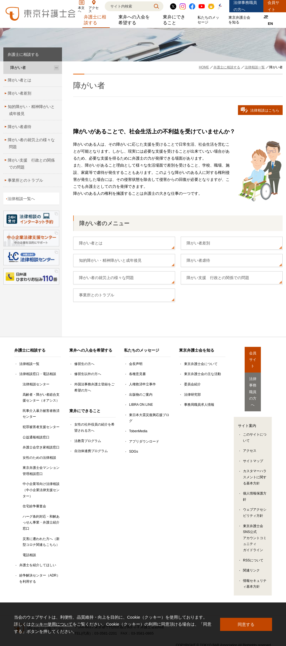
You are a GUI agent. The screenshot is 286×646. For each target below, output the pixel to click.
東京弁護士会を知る (240, 19)
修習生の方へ (84, 364)
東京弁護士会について (201, 364)
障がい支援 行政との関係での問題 (218, 277)
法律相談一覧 (29, 364)
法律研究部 (192, 395)
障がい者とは (91, 243)
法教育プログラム (87, 441)
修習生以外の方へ (87, 374)
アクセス (249, 424)
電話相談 (29, 555)
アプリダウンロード (144, 441)
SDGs (133, 451)
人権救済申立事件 (142, 384)
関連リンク (251, 544)
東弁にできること (176, 20)
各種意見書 (137, 374)
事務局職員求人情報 (199, 405)
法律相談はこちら (260, 109)
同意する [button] (246, 624)
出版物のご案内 (140, 395)
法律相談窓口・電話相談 (37, 374)
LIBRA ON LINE (141, 405)
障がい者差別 (198, 243)
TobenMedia (138, 431)
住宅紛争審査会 (34, 506)
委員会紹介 (192, 384)
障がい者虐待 (198, 260)
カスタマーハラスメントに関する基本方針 (254, 451)
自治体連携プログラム (91, 451)
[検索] (127, 6)
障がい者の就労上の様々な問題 (106, 277)
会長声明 (135, 364)
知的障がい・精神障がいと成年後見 (110, 260)
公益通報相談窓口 (36, 437)
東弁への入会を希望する (136, 20)
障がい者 (18, 67)
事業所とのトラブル (96, 295)
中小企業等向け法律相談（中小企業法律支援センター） (41, 490)
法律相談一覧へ (21, 198)
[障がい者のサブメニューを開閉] (56, 67)
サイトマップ (253, 434)
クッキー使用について (52, 624)
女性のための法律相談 (39, 458)
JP (266, 17)
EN (270, 23)
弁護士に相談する (97, 20)
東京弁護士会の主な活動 (202, 374)
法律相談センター (36, 384)
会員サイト (273, 6)
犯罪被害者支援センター (41, 427)
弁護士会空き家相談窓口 (41, 447)
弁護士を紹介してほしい (37, 565)
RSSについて (253, 534)
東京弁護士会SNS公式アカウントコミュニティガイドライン (254, 511)
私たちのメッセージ (209, 19)
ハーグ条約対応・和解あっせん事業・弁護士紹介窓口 (41, 522)
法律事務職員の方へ (245, 6)
